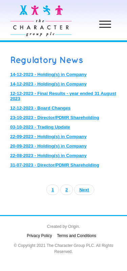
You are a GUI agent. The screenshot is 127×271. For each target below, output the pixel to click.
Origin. (74, 226)
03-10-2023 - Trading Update (40, 127)
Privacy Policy (39, 235)
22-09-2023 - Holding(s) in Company (48, 136)
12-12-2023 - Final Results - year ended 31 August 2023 (63, 96)
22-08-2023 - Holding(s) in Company (48, 155)
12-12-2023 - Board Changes (40, 108)
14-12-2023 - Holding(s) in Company (48, 74)
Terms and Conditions (76, 235)
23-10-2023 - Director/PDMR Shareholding (54, 117)
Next (84, 189)
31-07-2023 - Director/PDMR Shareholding (54, 165)
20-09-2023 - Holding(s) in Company (48, 146)
